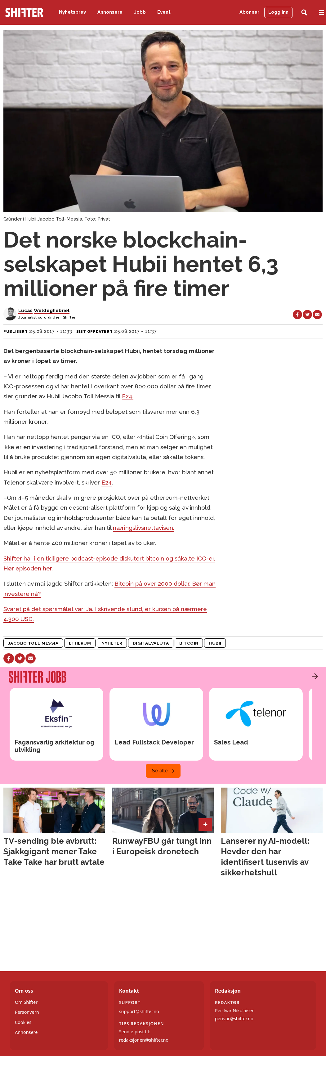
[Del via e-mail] (317, 314)
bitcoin (189, 643)
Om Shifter (26, 1002)
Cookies (23, 1022)
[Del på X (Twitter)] (307, 314)
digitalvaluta (151, 643)
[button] (313, 676)
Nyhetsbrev (72, 12)
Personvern (27, 1012)
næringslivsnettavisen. (143, 527)
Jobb (140, 12)
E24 (106, 482)
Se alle (160, 771)
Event (164, 12)
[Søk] (304, 13)
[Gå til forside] (24, 12)
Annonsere (110, 12)
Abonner (249, 12)
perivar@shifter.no (234, 1018)
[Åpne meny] (321, 12)
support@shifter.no (139, 1011)
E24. (127, 396)
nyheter (112, 643)
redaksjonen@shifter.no (143, 1040)
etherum (80, 643)
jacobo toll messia (33, 643)
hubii (215, 643)
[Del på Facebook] (297, 314)
